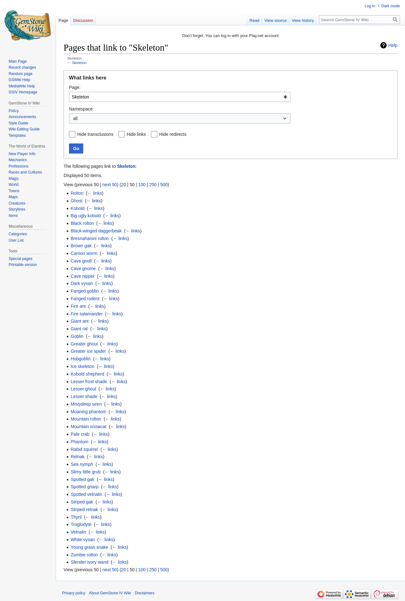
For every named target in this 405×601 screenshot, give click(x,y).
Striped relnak (84, 509)
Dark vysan (82, 283)
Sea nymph (82, 464)
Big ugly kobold (86, 215)
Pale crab (80, 434)
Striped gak (82, 501)
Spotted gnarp (84, 486)
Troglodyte (81, 524)
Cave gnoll (81, 260)
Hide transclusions (95, 134)
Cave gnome (83, 268)
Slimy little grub (86, 471)
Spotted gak (82, 479)
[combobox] (179, 97)
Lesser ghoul (83, 388)
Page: (75, 87)
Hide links (136, 134)
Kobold (77, 208)
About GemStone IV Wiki (110, 593)
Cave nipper (83, 276)
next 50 (109, 184)
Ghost (76, 200)
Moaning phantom (88, 411)
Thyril (76, 517)
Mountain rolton (86, 418)
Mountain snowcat (88, 426)
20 (123, 184)
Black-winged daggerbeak (96, 230)
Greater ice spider (88, 351)
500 (163, 184)
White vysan (83, 539)
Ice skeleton (82, 366)
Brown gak (81, 245)
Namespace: (81, 108)
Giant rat (79, 328)
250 (152, 184)
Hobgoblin (80, 358)
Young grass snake (89, 547)
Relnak (77, 456)
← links (94, 193)
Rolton (77, 193)
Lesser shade (84, 396)
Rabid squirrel (84, 449)
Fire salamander (87, 313)
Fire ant (78, 306)
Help (392, 45)
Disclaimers (144, 593)
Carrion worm (84, 253)
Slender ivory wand (89, 562)
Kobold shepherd (87, 373)
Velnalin (78, 532)
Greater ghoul (84, 343)
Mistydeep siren (86, 404)
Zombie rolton (84, 554)
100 (142, 184)
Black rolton (82, 223)
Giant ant (80, 321)
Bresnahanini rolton (90, 238)
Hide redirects (172, 134)
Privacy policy (73, 593)
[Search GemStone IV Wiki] (359, 19)
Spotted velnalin (86, 494)
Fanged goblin (85, 291)
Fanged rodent (85, 298)
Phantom (79, 441)
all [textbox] (75, 118)
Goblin (77, 336)
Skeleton (79, 62)
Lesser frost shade (89, 381)
